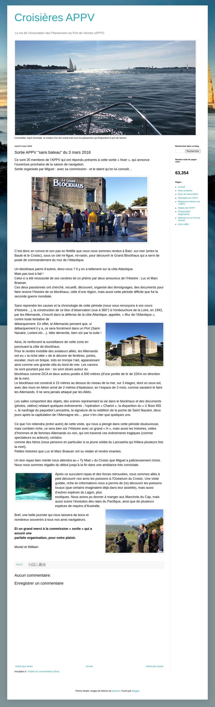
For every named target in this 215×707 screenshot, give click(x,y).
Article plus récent (24, 666)
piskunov (116, 691)
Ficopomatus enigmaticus (184, 212)
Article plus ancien (155, 666)
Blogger (135, 691)
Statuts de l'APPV (186, 208)
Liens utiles (183, 224)
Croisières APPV (54, 17)
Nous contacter (185, 190)
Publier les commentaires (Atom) (43, 671)
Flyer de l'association (188, 194)
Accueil (89, 666)
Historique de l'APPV (188, 198)
